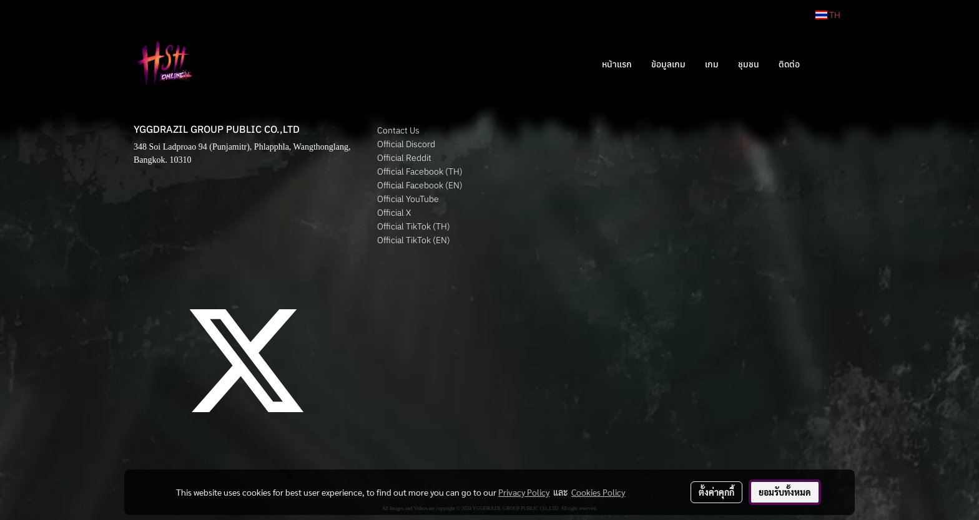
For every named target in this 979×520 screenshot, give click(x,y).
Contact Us (398, 130)
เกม (712, 64)
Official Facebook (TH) (420, 171)
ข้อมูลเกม (668, 64)
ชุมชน (748, 64)
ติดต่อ (789, 64)
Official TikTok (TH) (413, 226)
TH (827, 15)
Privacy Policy (523, 492)
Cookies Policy (598, 492)
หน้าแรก (617, 64)
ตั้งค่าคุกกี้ (716, 492)
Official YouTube (408, 199)
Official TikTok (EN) (413, 240)
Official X (394, 212)
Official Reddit (404, 157)
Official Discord (406, 144)
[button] (827, 64)
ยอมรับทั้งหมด (785, 492)
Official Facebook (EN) (420, 185)
